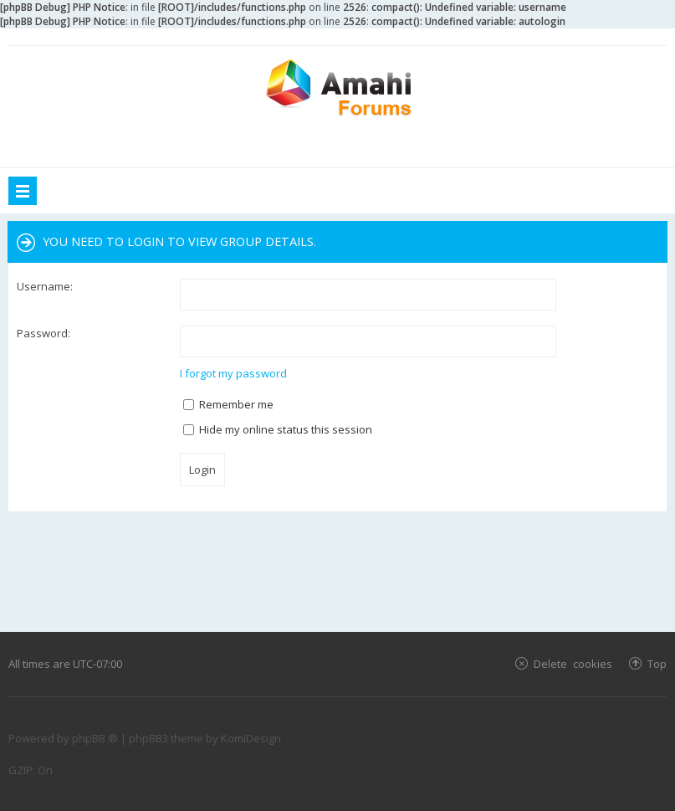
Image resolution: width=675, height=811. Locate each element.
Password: (43, 333)
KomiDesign (251, 738)
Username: (45, 286)
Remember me (228, 404)
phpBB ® (95, 738)
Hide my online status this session (277, 429)
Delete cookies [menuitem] (573, 663)
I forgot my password (233, 373)
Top (657, 663)
